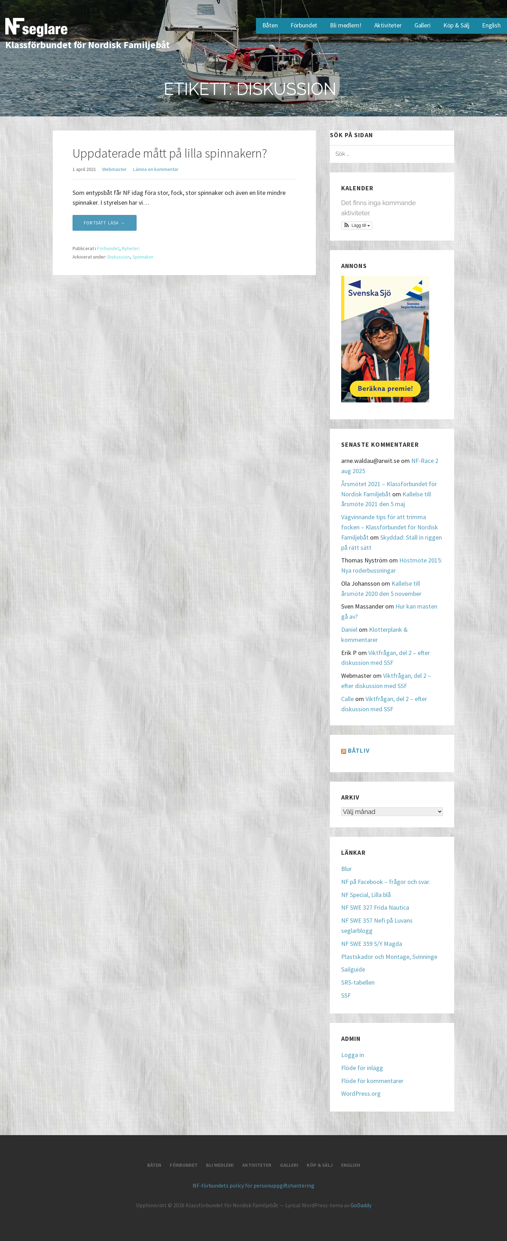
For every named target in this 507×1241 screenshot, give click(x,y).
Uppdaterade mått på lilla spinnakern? (170, 153)
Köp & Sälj (456, 25)
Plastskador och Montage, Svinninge (389, 957)
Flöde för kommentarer (372, 1081)
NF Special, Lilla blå (366, 895)
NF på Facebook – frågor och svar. (385, 882)
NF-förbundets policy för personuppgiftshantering (253, 1185)
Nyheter (130, 248)
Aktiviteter (388, 25)
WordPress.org (361, 1093)
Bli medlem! (345, 25)
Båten (270, 25)
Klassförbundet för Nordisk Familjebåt (87, 44)
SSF (346, 995)
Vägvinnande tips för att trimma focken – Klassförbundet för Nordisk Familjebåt (389, 527)
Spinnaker (143, 257)
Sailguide (353, 969)
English (491, 25)
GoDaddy (360, 1205)
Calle (347, 699)
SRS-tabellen (358, 982)
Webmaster (114, 169)
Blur (346, 869)
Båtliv (359, 750)
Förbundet (304, 25)
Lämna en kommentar (156, 169)
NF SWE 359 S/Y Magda (371, 944)
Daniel (349, 629)
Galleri (422, 25)
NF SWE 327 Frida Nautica (375, 907)
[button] (357, 225)
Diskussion (118, 257)
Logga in (352, 1055)
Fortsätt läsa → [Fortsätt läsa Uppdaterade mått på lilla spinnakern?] (104, 223)
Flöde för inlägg (362, 1068)
